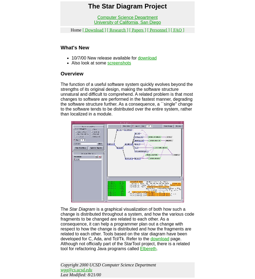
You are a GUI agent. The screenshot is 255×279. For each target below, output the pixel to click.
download (147, 58)
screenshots (119, 63)
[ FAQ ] (177, 30)
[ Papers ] (137, 30)
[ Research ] (117, 30)
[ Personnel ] (158, 30)
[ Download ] (94, 30)
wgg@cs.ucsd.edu (76, 269)
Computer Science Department (127, 17)
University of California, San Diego (127, 22)
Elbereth (148, 248)
